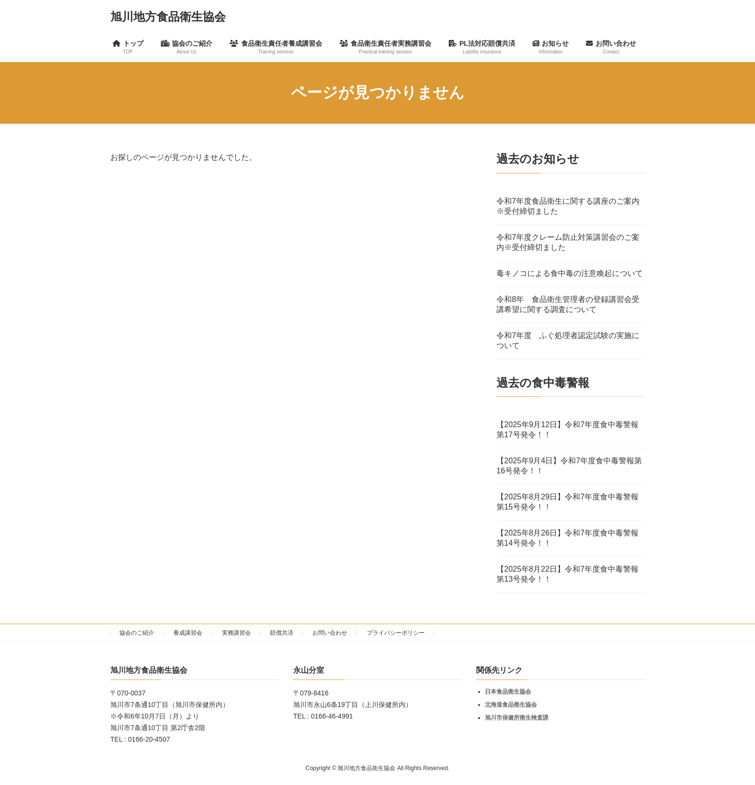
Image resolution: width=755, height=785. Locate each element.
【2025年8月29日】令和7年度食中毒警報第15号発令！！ (567, 502)
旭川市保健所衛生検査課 (516, 717)
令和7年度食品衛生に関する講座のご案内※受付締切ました (567, 205)
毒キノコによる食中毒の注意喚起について (569, 273)
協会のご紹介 (136, 632)
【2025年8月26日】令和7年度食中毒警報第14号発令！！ (567, 538)
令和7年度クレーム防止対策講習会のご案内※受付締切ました (567, 242)
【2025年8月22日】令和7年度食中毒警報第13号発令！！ (567, 574)
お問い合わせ (329, 632)
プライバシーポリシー (396, 632)
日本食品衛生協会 (508, 691)
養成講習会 (187, 632)
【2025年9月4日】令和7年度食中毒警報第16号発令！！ (569, 466)
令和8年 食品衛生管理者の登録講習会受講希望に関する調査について (567, 304)
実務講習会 (236, 632)
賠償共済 (281, 632)
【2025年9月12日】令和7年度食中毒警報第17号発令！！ (567, 429)
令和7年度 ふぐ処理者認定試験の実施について (567, 340)
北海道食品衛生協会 (511, 704)
